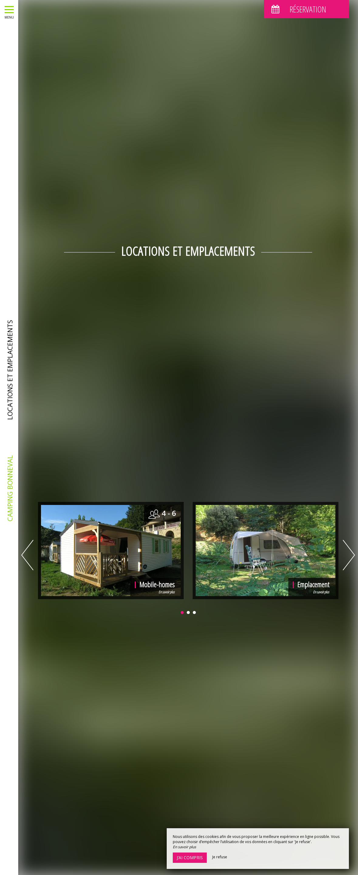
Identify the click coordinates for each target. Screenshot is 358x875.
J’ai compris (190, 857)
